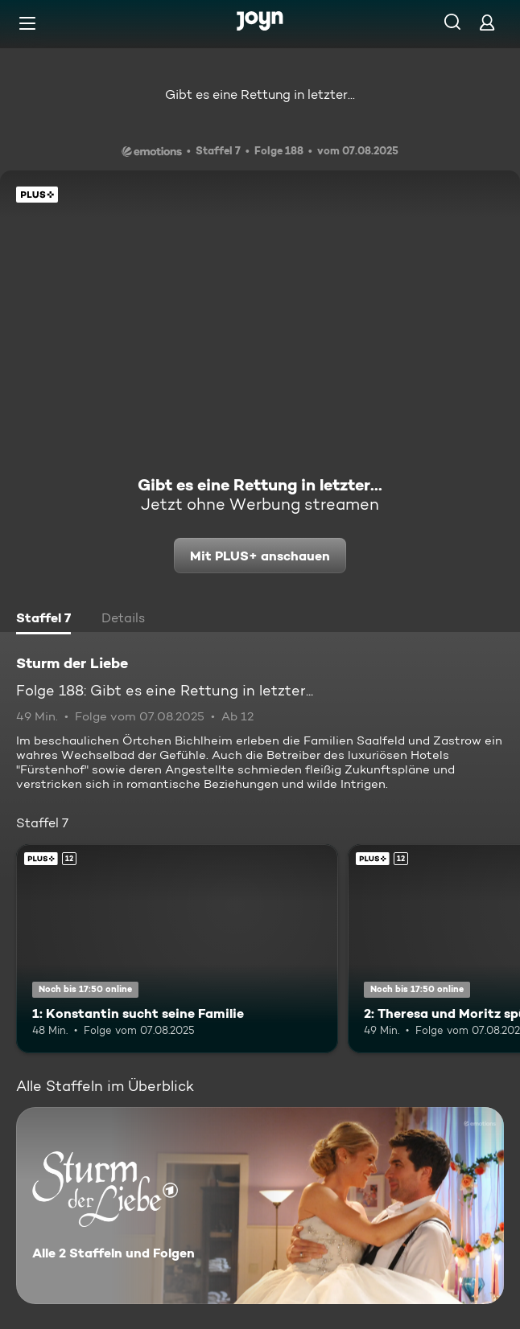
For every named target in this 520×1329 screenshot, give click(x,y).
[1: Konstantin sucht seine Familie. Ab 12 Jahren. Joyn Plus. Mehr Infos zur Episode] (177, 948)
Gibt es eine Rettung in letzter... (260, 94)
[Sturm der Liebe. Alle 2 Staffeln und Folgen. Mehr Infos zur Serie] (260, 1205)
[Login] (487, 22)
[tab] (43, 619)
